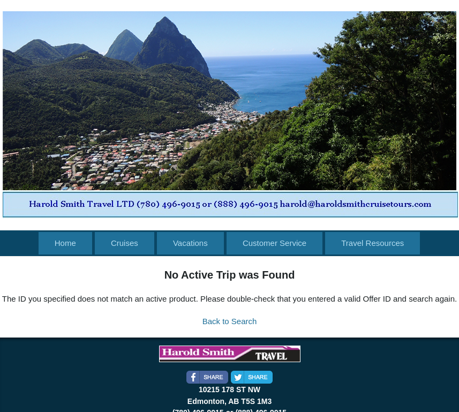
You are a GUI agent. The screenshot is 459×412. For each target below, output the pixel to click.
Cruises (124, 243)
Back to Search (229, 321)
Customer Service (274, 243)
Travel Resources (372, 243)
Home (65, 243)
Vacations (190, 243)
